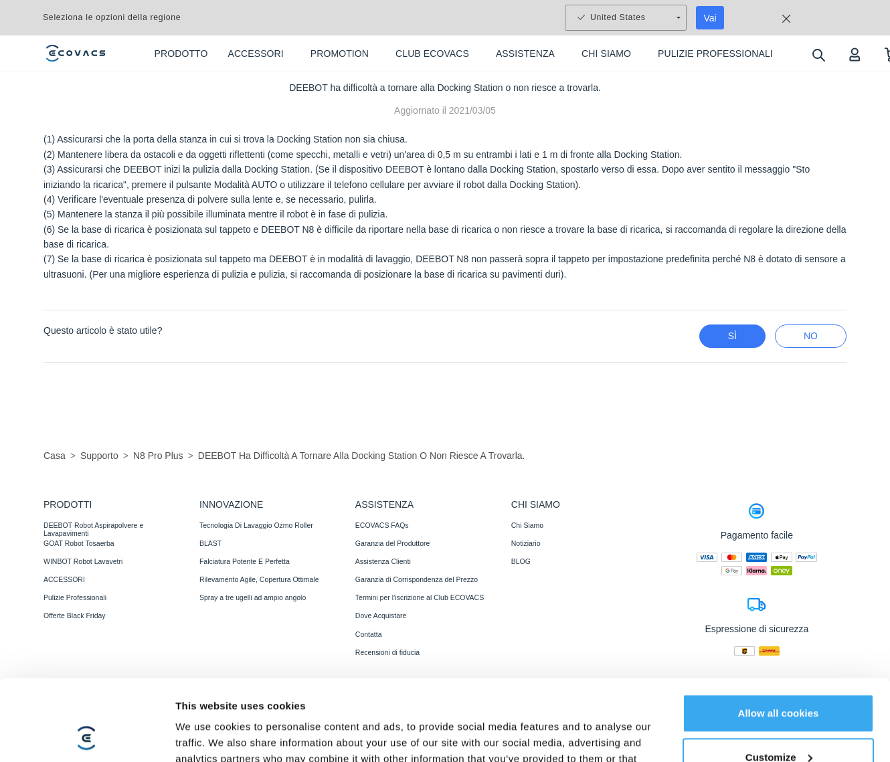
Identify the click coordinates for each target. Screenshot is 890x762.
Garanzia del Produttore (392, 543)
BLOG (521, 561)
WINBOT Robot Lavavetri (82, 561)
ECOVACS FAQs (382, 525)
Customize (778, 652)
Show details (206, 707)
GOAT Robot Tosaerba (78, 543)
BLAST (210, 543)
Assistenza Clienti (383, 561)
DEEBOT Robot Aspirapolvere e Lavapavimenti (93, 529)
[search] (818, 54)
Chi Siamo (527, 525)
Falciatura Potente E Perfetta (244, 561)
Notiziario (526, 543)
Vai (710, 18)
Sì (732, 335)
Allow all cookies (778, 609)
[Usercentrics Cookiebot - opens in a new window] (86, 708)
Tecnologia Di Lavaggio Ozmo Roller (256, 525)
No (811, 335)
